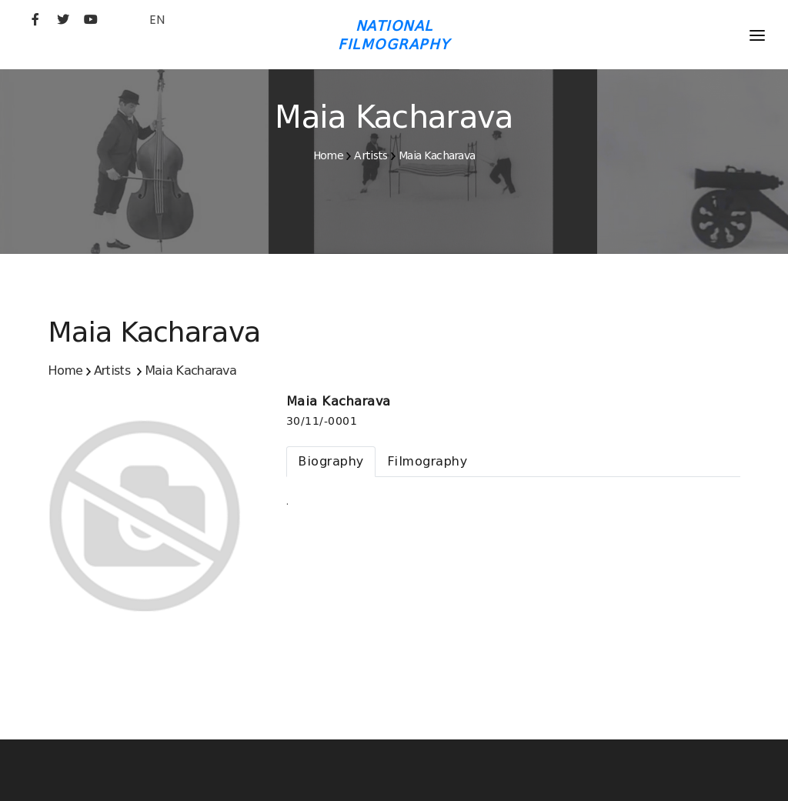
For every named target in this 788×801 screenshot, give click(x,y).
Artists (370, 155)
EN (157, 19)
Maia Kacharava (437, 155)
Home (328, 155)
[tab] (331, 461)
